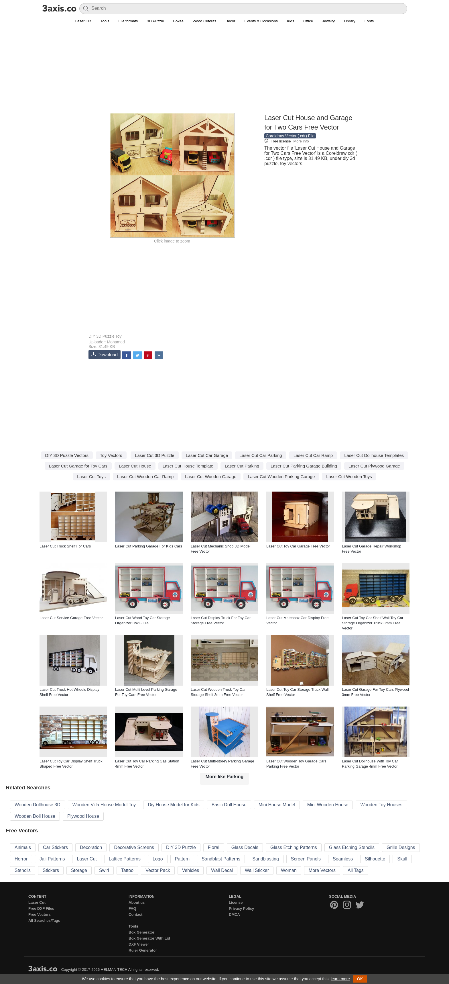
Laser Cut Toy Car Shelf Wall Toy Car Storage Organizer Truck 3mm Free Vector (372, 623)
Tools (105, 21)
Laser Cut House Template (188, 465)
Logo (158, 858)
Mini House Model (277, 804)
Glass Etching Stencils (352, 847)
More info (301, 141)
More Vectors (322, 870)
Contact (135, 914)
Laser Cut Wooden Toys (349, 476)
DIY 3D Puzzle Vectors (66, 455)
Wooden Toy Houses (381, 804)
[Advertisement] (224, 72)
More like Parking (225, 776)
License (236, 902)
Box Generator (141, 932)
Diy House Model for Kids (174, 804)
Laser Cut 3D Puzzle (154, 455)
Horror (21, 858)
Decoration (91, 847)
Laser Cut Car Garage (207, 455)
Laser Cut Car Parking (260, 455)
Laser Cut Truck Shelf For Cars (65, 546)
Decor (230, 21)
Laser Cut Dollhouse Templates (374, 455)
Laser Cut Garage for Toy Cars (78, 465)
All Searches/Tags (44, 920)
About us (137, 902)
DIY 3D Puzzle (101, 336)
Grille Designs (401, 847)
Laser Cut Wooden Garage (210, 476)
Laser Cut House (135, 465)
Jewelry (328, 21)
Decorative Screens (134, 847)
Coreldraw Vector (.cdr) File (290, 136)
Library (349, 21)
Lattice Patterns (125, 858)
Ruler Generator (143, 950)
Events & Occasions (261, 21)
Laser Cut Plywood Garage (374, 465)
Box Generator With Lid (149, 938)
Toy (118, 336)
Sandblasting (265, 858)
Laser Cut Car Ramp (313, 455)
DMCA (234, 914)
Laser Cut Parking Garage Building (304, 465)
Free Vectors (39, 914)
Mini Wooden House (327, 804)
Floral (213, 847)
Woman (289, 870)
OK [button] (360, 979)
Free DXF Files (41, 908)
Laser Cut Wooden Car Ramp (145, 476)
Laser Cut (83, 21)
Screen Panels (306, 858)
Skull (402, 858)
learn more (340, 979)
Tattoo (127, 870)
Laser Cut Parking (242, 465)
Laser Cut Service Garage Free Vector (71, 618)
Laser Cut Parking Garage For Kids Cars (148, 546)
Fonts (369, 21)
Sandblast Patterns (221, 858)
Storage (79, 870)
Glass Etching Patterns (293, 847)
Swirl (104, 870)
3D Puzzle (155, 21)
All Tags (356, 870)
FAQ (132, 908)
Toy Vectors (111, 455)
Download (104, 354)
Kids (290, 21)
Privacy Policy (241, 908)
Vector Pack (157, 870)
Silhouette (375, 858)
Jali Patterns (52, 858)
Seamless (343, 858)
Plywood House (83, 816)
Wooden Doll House (35, 816)
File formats (128, 21)
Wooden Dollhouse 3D (37, 804)
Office (308, 21)
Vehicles (190, 870)
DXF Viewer (139, 944)
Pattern (182, 858)
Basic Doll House (229, 804)
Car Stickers (55, 847)
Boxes (178, 21)
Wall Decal (222, 870)
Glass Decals (244, 847)
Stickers (51, 870)
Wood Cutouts (204, 21)
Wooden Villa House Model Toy (104, 804)
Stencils (23, 870)
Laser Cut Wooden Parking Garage (281, 476)
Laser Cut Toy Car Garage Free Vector (298, 546)
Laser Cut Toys (91, 476)
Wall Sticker (257, 870)
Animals (23, 847)
